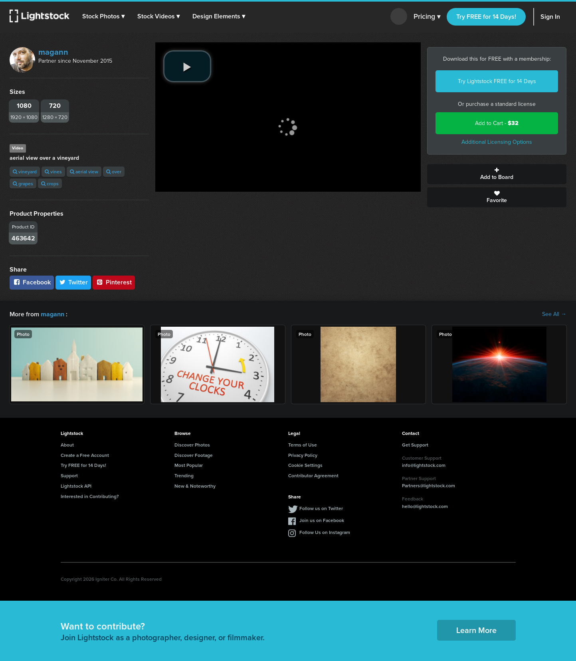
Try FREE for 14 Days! (486, 16)
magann (53, 52)
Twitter (73, 282)
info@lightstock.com (423, 465)
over (113, 171)
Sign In (550, 16)
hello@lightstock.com (425, 506)
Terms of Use (302, 444)
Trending (184, 475)
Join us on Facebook (321, 519)
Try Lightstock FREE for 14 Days (497, 81)
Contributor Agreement (313, 475)
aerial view (84, 171)
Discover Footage (193, 454)
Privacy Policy (302, 454)
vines (53, 171)
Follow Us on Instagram (324, 531)
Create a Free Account (85, 454)
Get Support (415, 444)
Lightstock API (76, 485)
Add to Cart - (497, 123)
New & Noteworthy (195, 485)
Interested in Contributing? (90, 496)
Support (69, 475)
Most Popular (188, 465)
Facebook (32, 282)
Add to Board (497, 174)
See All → (554, 314)
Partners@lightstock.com (428, 485)
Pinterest (114, 282)
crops (50, 183)
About (67, 444)
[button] (103, 16)
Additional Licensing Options (496, 142)
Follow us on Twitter (321, 507)
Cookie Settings (305, 465)
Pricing (427, 17)
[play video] (187, 66)
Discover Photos (192, 444)
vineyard (25, 171)
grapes (23, 183)
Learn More (476, 630)
